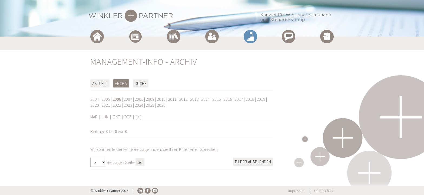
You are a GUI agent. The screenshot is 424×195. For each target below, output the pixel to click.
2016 (227, 99)
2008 (139, 99)
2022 (116, 105)
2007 (128, 99)
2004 (94, 99)
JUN (105, 116)
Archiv (121, 83)
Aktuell (100, 83)
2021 (105, 105)
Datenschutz (324, 190)
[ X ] (138, 116)
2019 (261, 99)
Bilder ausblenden (253, 161)
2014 (205, 99)
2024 (139, 105)
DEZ (127, 116)
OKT (116, 116)
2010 (161, 99)
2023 (128, 105)
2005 (105, 99)
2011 (172, 99)
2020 (94, 105)
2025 (150, 105)
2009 (150, 99)
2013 (194, 99)
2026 (161, 105)
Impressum (296, 190)
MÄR (94, 116)
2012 (183, 99)
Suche (141, 83)
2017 (238, 99)
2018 (250, 99)
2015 (216, 99)
